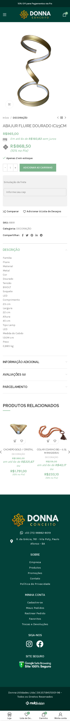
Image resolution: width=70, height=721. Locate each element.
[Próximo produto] (65, 118)
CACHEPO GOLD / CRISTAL (18, 449)
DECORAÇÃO (20, 117)
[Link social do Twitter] (27, 235)
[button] (15, 441)
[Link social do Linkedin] (36, 235)
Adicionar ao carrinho (37, 167)
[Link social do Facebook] (23, 235)
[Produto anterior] (58, 118)
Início (6, 117)
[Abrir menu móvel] (4, 14)
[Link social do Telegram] (41, 235)
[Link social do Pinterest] (31, 235)
